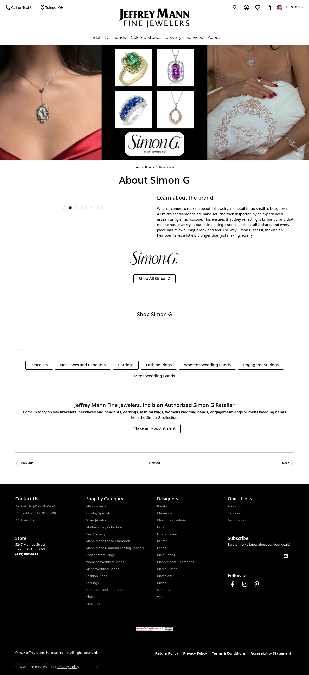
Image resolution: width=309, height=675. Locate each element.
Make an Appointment (155, 428)
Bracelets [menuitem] (93, 603)
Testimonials (237, 520)
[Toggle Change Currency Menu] (290, 7)
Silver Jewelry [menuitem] (96, 520)
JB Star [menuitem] (162, 541)
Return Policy (166, 653)
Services (194, 37)
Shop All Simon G (154, 278)
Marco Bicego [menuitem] (167, 569)
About (214, 37)
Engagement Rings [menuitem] (100, 555)
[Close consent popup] (96, 667)
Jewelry (173, 37)
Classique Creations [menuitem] (172, 520)
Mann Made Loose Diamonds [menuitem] (108, 541)
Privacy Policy (195, 653)
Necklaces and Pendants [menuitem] (104, 589)
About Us (235, 506)
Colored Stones (146, 37)
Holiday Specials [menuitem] (98, 513)
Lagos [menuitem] (161, 548)
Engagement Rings (261, 365)
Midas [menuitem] (161, 583)
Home (136, 167)
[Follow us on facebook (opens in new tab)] (233, 584)
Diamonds (115, 37)
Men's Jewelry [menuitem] (96, 506)
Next (285, 463)
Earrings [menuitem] (92, 583)
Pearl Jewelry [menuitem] (96, 534)
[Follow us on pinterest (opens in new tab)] (257, 584)
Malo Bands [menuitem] (166, 555)
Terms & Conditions (229, 653)
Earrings (125, 365)
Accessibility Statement (271, 653)
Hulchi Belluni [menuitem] (167, 534)
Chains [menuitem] (91, 596)
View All (154, 463)
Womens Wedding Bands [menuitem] (105, 562)
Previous (27, 463)
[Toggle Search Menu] (235, 7)
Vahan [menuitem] (162, 596)
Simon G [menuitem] (163, 589)
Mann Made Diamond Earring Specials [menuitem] (115, 548)
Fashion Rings (159, 365)
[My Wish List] (258, 7)
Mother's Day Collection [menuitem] (104, 527)
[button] (64, 207)
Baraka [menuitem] (162, 506)
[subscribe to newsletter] (285, 555)
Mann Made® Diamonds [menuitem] (175, 562)
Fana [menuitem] (160, 527)
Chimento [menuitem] (164, 513)
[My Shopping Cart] (269, 7)
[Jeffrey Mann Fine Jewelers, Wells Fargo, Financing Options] (154, 629)
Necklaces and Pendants (83, 365)
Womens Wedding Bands (207, 365)
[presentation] (20, 350)
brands (149, 167)
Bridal (94, 37)
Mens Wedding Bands (154, 376)
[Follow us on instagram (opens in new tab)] (245, 584)
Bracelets (39, 365)
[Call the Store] (27, 554)
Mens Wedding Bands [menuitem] (102, 569)
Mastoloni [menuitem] (164, 576)
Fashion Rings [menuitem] (96, 576)
